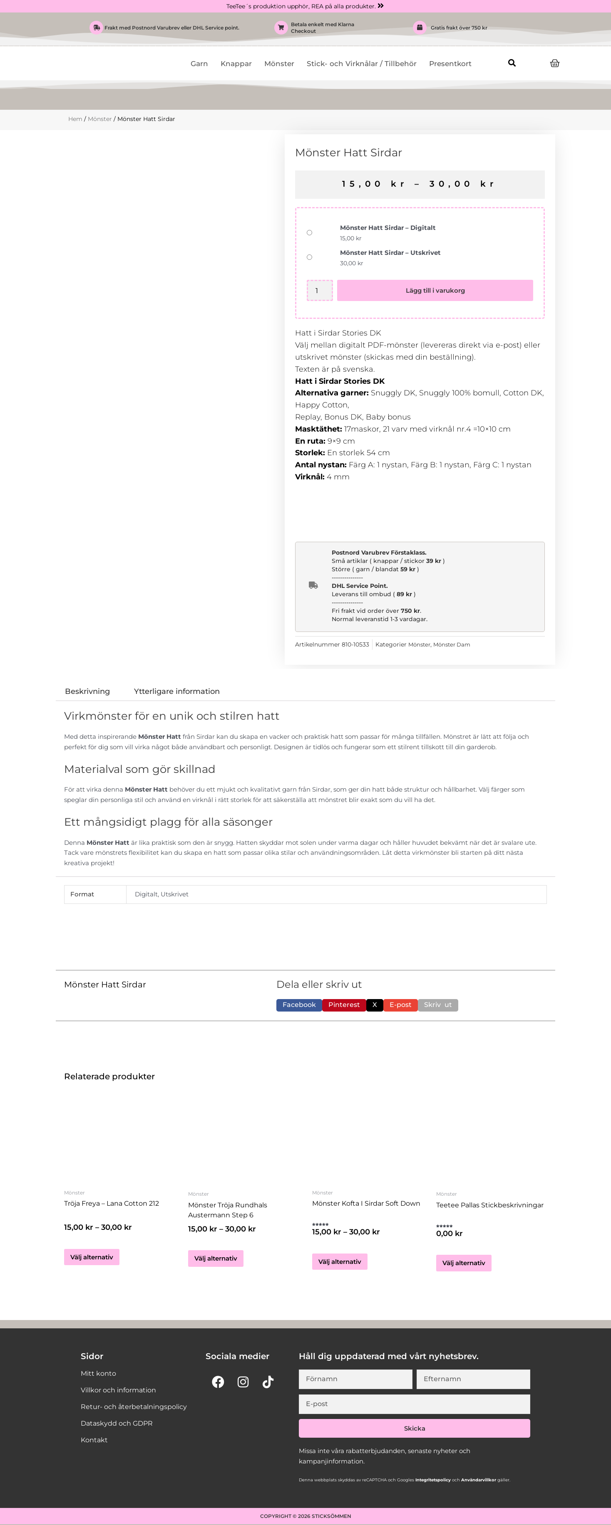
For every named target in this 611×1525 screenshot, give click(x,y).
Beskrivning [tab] (87, 691)
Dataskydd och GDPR (117, 1424)
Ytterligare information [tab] (177, 691)
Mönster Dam (455, 644)
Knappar (236, 63)
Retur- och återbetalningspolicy (134, 1407)
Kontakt (94, 1440)
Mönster (279, 63)
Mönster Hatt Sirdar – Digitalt (388, 228)
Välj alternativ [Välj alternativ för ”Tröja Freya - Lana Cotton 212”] (91, 1259)
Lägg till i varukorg (435, 291)
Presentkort (450, 63)
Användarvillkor (478, 1480)
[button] (512, 63)
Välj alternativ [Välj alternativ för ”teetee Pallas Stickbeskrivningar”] (463, 1263)
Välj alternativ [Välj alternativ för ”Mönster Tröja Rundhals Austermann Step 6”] (215, 1259)
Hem (75, 119)
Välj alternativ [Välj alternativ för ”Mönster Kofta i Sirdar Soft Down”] (339, 1263)
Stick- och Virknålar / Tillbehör (362, 63)
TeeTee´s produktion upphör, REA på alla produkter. (301, 6)
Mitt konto (98, 1374)
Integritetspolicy (432, 1480)
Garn (199, 63)
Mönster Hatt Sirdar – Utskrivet (390, 253)
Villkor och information (118, 1390)
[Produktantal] (320, 290)
